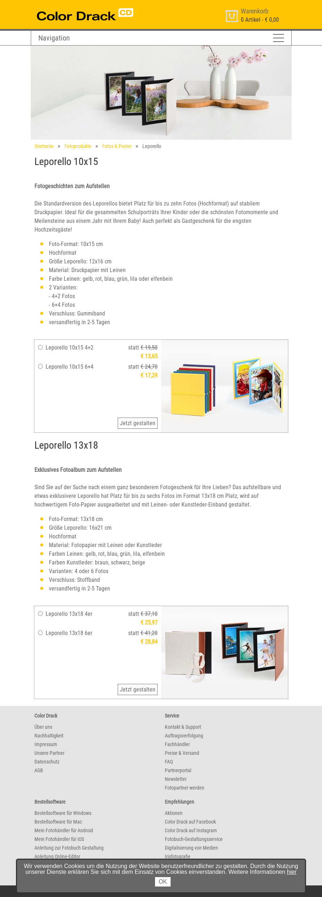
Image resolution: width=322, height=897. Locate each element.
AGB (38, 770)
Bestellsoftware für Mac (58, 822)
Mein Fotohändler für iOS (59, 839)
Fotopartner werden (184, 788)
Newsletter (176, 779)
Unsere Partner (49, 753)
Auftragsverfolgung (184, 736)
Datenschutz (46, 762)
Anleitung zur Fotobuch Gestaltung (69, 848)
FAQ (169, 762)
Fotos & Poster (116, 146)
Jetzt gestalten (137, 423)
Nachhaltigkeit (48, 736)
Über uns (43, 727)
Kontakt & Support (183, 727)
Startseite (44, 146)
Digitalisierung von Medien (191, 848)
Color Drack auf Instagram (191, 830)
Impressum (45, 744)
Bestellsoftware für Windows (62, 813)
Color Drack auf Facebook (190, 822)
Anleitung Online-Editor (57, 856)
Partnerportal (178, 770)
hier (292, 872)
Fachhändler (177, 744)
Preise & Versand (182, 753)
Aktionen (174, 813)
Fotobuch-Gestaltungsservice (194, 839)
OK (163, 882)
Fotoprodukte (77, 146)
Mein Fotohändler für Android (63, 830)
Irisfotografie (178, 856)
